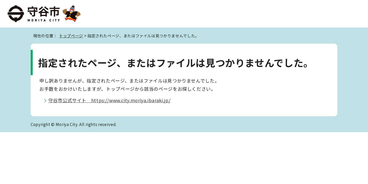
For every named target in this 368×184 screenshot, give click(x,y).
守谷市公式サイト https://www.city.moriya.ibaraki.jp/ (109, 100)
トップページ (71, 35)
